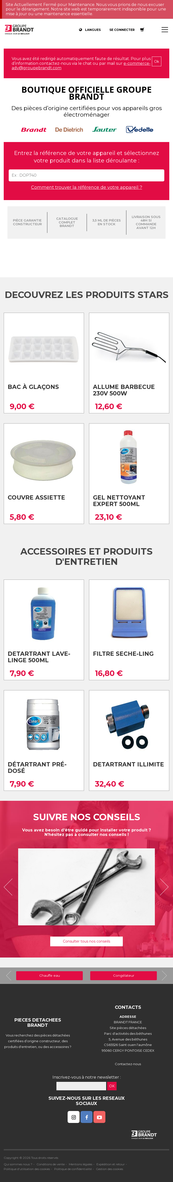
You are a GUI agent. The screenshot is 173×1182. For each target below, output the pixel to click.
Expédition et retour (110, 1164)
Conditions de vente (51, 1164)
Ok (156, 61)
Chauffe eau (49, 975)
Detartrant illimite (128, 764)
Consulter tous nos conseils (86, 941)
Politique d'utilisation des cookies (27, 1169)
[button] (10, 887)
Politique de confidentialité (73, 1169)
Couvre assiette (36, 497)
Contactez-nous (128, 1064)
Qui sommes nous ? (18, 1164)
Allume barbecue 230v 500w (124, 390)
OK (112, 1086)
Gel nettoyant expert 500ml (119, 501)
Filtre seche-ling (123, 654)
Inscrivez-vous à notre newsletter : (86, 1077)
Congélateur (123, 975)
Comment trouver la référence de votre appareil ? (86, 187)
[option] (86, 886)
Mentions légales (80, 1164)
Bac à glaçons (33, 387)
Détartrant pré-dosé (37, 767)
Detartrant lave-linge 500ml (39, 657)
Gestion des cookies (109, 1169)
